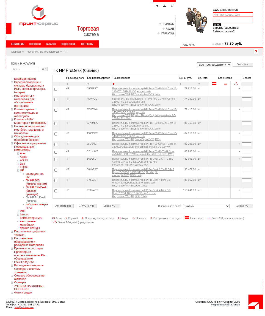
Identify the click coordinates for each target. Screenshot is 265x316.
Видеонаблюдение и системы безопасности (29, 84)
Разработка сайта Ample (225, 304)
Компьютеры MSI (31, 218)
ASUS (24, 160)
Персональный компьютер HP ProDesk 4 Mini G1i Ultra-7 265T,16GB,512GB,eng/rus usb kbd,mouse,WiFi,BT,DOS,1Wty (141, 193)
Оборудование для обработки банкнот (26, 138)
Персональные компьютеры (42, 51)
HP (65, 51)
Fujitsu (24, 167)
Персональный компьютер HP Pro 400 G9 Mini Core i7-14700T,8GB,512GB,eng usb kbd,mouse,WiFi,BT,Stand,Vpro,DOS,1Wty (144, 136)
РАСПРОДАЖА (24, 262)
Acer (23, 153)
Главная (16, 51)
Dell (22, 163)
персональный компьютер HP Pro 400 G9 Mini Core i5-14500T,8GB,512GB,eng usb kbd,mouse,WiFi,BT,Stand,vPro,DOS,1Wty (144, 101)
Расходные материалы (29, 265)
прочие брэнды (30, 228)
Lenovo (24, 214)
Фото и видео (23, 292)
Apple (23, 156)
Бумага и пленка (25, 78)
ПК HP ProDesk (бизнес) (36, 199)
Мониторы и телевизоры (30, 122)
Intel (22, 211)
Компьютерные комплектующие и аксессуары (26, 113)
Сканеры (20, 282)
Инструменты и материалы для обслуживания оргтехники (24, 100)
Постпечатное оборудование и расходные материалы (29, 242)
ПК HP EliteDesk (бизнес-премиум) (36, 191)
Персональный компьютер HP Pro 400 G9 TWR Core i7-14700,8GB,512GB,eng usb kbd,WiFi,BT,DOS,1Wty (143, 153)
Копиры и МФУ (23, 119)
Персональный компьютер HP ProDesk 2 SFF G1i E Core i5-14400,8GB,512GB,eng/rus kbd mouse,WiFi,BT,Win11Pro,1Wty (142, 161)
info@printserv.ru (23, 307)
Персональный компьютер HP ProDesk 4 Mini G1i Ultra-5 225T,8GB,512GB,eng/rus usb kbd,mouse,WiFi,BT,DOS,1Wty (141, 182)
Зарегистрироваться (226, 27)
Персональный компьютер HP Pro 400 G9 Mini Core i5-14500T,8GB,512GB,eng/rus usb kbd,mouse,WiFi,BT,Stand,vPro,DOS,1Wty (144, 125)
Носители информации (29, 126)
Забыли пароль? (224, 31)
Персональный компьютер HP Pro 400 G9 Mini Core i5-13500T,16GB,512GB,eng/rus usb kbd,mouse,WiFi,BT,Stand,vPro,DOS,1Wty (144, 91)
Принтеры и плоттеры (28, 248)
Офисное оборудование (30, 143)
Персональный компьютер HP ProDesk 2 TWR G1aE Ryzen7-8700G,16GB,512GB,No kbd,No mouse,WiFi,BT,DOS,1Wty (143, 172)
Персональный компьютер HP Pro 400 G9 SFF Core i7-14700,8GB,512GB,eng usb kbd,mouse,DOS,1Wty (144, 145)
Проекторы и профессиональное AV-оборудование (29, 255)
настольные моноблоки (28, 223)
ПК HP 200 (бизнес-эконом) (36, 182)
